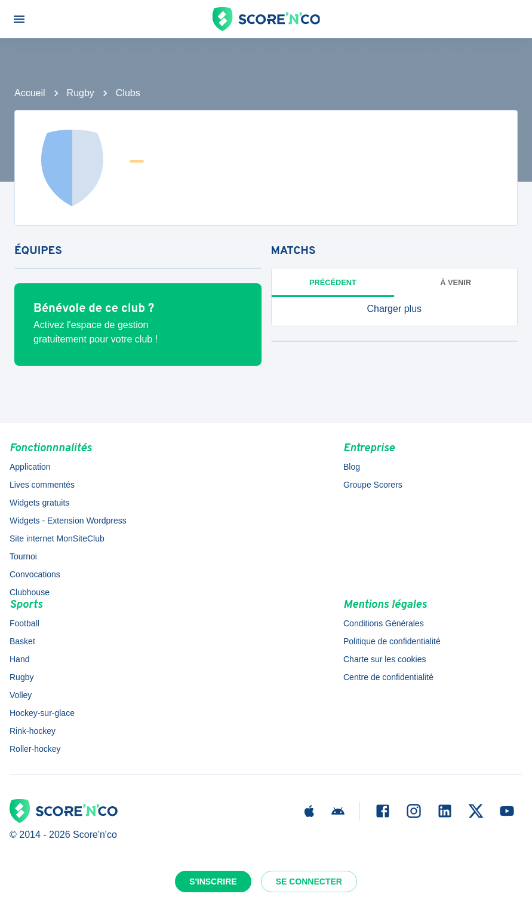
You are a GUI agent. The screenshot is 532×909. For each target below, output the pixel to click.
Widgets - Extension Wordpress (68, 520)
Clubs (128, 93)
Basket (22, 641)
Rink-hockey (33, 731)
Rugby (80, 93)
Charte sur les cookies (384, 659)
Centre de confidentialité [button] (388, 677)
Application (30, 467)
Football (24, 623)
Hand (19, 659)
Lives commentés (42, 484)
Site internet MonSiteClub (57, 538)
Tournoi (23, 556)
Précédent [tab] (332, 282)
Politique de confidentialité (392, 641)
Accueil (29, 93)
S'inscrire (213, 881)
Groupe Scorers (372, 484)
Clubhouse (30, 592)
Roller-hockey (35, 749)
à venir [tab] (455, 282)
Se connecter (309, 881)
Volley (21, 695)
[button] (395, 309)
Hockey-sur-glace (42, 713)
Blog (351, 467)
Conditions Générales (383, 623)
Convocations (35, 574)
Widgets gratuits (39, 502)
